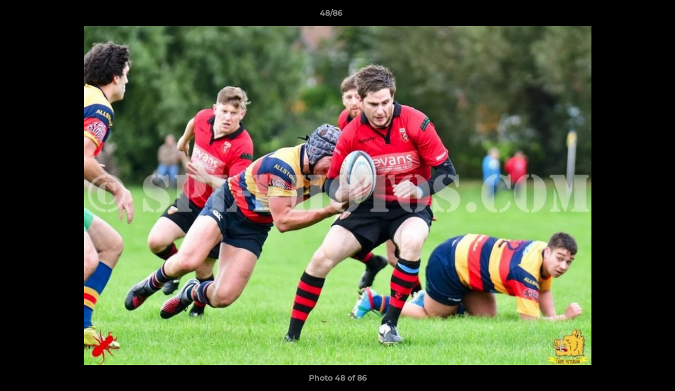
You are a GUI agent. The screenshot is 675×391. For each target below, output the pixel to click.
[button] (629, 16)
